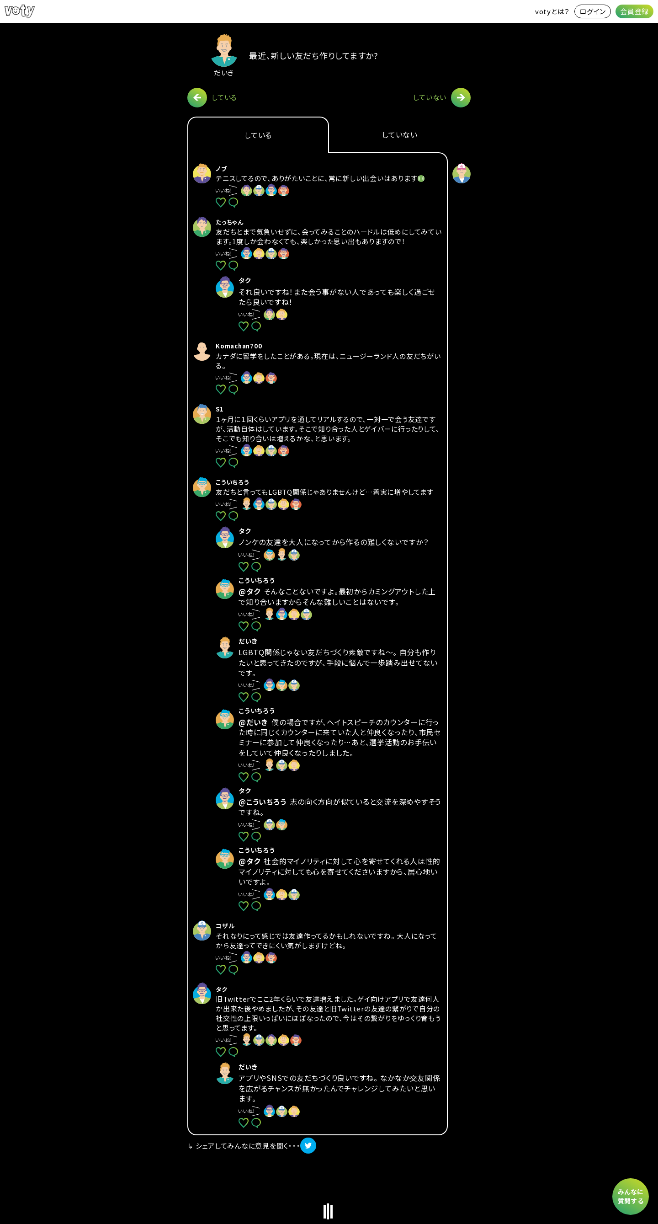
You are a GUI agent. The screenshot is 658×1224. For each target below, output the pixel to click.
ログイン (592, 11)
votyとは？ (552, 11)
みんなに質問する (630, 1196)
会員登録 (634, 11)
